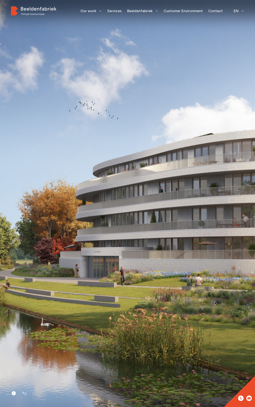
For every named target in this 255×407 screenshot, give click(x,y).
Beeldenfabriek (142, 11)
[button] (250, 210)
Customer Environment (183, 11)
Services (114, 11)
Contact (215, 11)
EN (239, 11)
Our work (91, 11)
